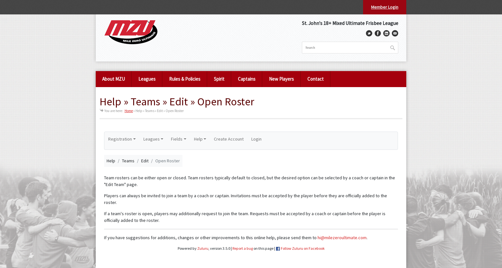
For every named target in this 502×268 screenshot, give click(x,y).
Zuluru (202, 248)
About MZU (113, 79)
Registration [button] (120, 139)
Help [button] (198, 139)
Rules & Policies (184, 79)
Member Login (384, 7)
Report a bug (242, 248)
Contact (315, 79)
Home (129, 111)
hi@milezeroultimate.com (342, 237)
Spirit (219, 79)
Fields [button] (176, 139)
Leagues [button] (151, 139)
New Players (281, 79)
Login (256, 139)
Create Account (229, 139)
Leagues (147, 79)
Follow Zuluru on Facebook (303, 248)
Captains (246, 79)
